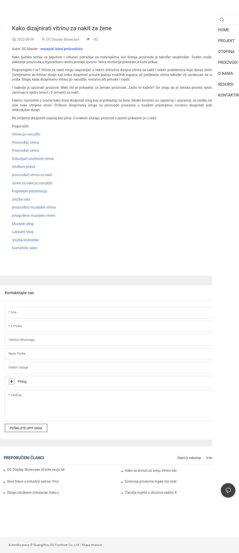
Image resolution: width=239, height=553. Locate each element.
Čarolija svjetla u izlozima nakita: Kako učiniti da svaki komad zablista (151, 492)
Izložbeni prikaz (23, 167)
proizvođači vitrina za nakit (32, 175)
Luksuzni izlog (22, 232)
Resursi (228, 458)
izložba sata (21, 199)
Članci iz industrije (189, 458)
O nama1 (212, 458)
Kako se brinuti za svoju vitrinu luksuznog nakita (151, 470)
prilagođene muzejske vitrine (33, 215)
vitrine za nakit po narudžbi (32, 183)
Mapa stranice (92, 545)
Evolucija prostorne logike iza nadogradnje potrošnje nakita (151, 481)
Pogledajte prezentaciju (29, 191)
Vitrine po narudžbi (26, 134)
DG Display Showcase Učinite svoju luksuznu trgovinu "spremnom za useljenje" (35, 469)
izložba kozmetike (25, 240)
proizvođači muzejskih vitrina (33, 207)
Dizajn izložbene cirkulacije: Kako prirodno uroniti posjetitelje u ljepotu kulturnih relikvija (33, 492)
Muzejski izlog (22, 224)
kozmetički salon (24, 248)
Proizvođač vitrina (25, 142)
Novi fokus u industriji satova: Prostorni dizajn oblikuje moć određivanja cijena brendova (33, 481)
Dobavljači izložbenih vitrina (32, 159)
